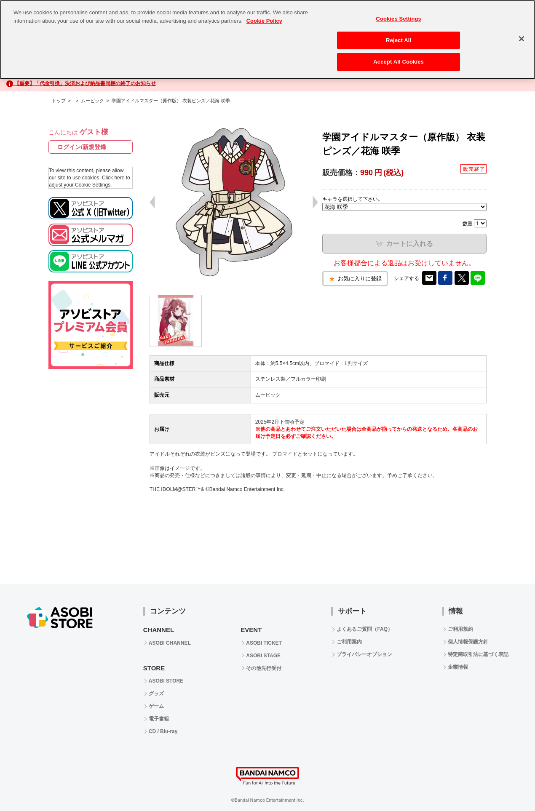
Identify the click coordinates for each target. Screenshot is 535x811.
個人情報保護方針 (468, 642)
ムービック (92, 100)
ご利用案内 (349, 642)
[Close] (521, 36)
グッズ (156, 693)
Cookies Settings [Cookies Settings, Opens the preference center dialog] (398, 16)
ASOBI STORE (166, 681)
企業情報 (458, 667)
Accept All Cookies (398, 59)
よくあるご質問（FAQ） (365, 629)
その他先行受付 (263, 668)
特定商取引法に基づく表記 (478, 654)
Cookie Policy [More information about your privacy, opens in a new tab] (264, 17)
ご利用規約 (460, 629)
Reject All (398, 37)
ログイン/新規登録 (81, 147)
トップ (59, 100)
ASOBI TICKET (264, 643)
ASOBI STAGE (263, 656)
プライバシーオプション (364, 654)
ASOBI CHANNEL (170, 643)
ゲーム (156, 706)
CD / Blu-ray (163, 731)
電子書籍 (159, 719)
